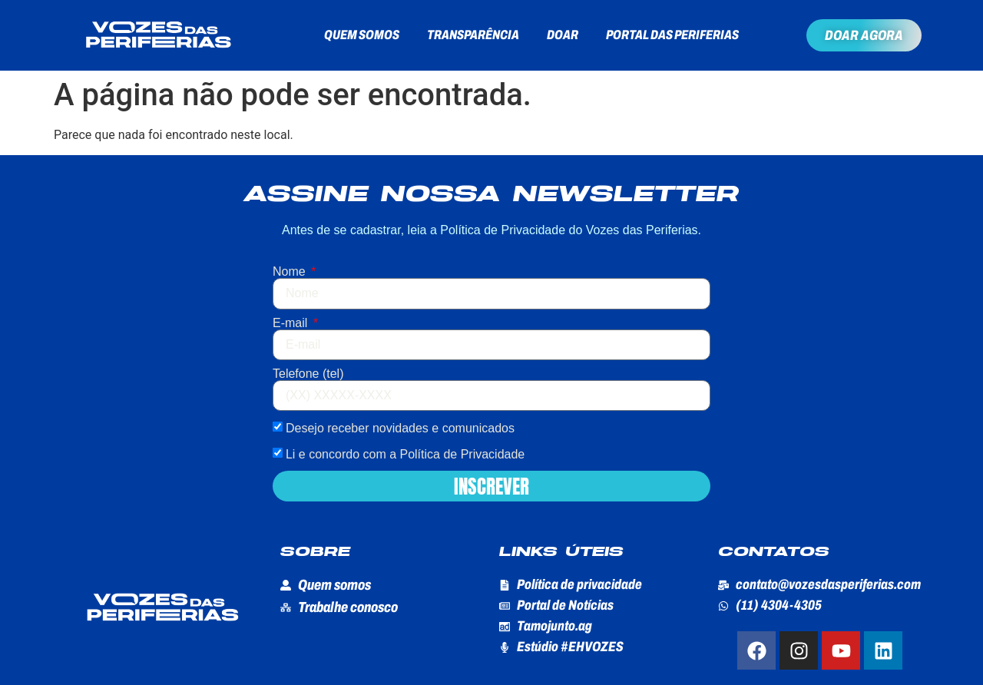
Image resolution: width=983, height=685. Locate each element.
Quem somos (361, 35)
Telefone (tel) (308, 374)
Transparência (473, 35)
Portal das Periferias (672, 35)
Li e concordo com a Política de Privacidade (405, 454)
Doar (562, 35)
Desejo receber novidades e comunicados (400, 428)
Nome (291, 272)
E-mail (292, 323)
